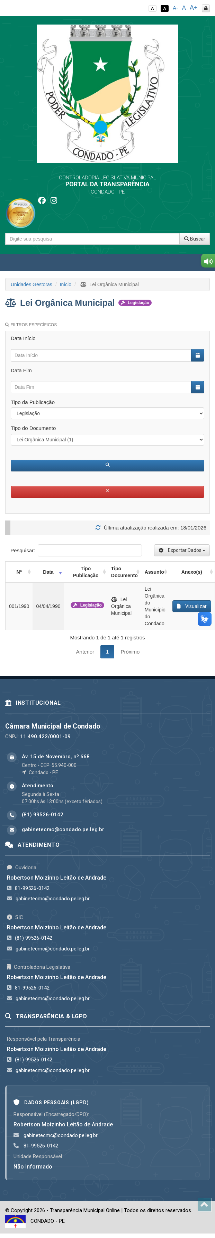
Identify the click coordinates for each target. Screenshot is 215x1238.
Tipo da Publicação (33, 402)
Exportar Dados (182, 550)
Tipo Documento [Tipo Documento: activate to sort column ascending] (124, 572)
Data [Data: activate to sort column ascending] (48, 572)
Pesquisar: (76, 550)
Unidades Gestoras (31, 284)
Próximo (130, 652)
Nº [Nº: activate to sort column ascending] (19, 572)
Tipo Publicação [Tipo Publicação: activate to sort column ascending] (86, 572)
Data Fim (21, 370)
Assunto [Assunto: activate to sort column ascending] (154, 572)
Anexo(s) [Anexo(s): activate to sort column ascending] (191, 572)
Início (65, 284)
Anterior (85, 652)
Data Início (23, 338)
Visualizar (192, 606)
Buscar (194, 239)
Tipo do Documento (33, 428)
